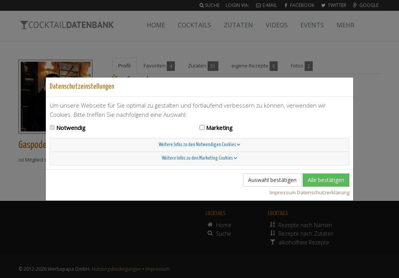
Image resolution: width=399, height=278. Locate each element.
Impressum (283, 192)
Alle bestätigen (326, 180)
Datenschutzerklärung (323, 192)
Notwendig (71, 127)
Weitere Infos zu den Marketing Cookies (199, 158)
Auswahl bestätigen (272, 180)
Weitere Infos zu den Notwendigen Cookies (199, 144)
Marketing (219, 127)
